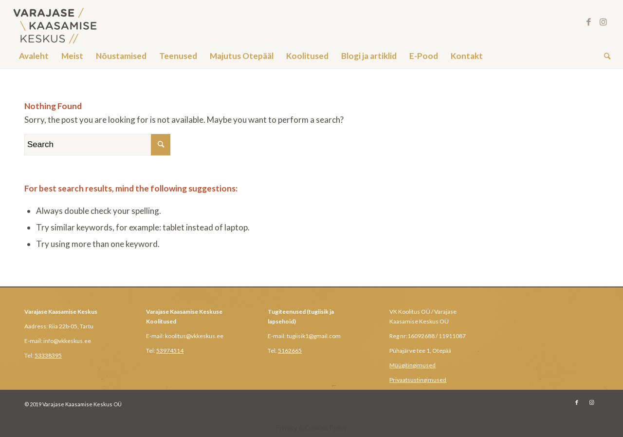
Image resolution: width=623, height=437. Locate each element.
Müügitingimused (412, 365)
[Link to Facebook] (588, 22)
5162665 (290, 350)
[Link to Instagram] (603, 22)
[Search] (604, 56)
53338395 (48, 355)
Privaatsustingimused (417, 379)
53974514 (169, 350)
